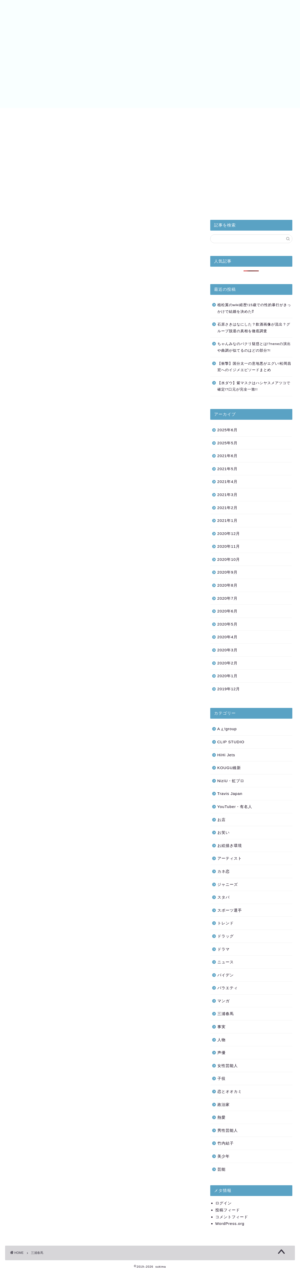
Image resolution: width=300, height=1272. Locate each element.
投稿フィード (227, 1210)
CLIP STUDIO (231, 742)
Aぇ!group (227, 729)
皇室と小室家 (25, 114)
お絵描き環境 (229, 845)
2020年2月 (227, 663)
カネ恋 (223, 871)
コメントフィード (231, 1217)
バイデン (194, 114)
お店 (221, 819)
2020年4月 (227, 637)
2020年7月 (227, 598)
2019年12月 (228, 689)
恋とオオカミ (229, 1091)
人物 (221, 1040)
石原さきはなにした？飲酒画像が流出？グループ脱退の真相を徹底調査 (253, 327)
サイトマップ (234, 114)
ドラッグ (225, 936)
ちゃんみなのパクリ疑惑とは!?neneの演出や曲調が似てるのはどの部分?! (254, 347)
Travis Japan (229, 793)
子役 (221, 1078)
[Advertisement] (251, 171)
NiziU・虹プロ (151, 114)
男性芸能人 (227, 1130)
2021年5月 (227, 469)
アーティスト (229, 858)
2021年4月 (227, 481)
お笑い (223, 832)
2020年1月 (227, 676)
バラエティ (227, 988)
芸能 (221, 1169)
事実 (221, 1027)
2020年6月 (227, 611)
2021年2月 (227, 507)
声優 (221, 1052)
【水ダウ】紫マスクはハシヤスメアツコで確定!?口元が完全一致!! (253, 386)
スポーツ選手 (229, 910)
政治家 (223, 1104)
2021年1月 (227, 520)
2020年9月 (227, 572)
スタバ (223, 897)
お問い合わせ (274, 114)
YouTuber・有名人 (234, 806)
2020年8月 (227, 585)
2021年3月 (227, 494)
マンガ (223, 1001)
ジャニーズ (227, 884)
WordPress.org (230, 1223)
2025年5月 (227, 443)
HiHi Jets (67, 114)
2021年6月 (227, 456)
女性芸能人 (227, 1065)
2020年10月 (228, 559)
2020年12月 (228, 533)
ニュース (225, 962)
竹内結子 (225, 1143)
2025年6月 (227, 430)
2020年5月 (227, 624)
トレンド (225, 923)
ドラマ (223, 949)
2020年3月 (227, 650)
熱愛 (221, 1117)
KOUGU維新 (229, 768)
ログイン (223, 1203)
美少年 (108, 114)
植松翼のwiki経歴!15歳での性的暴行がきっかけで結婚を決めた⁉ (254, 308)
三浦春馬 (225, 1013)
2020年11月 (228, 546)
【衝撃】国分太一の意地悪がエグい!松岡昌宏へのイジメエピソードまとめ (254, 367)
